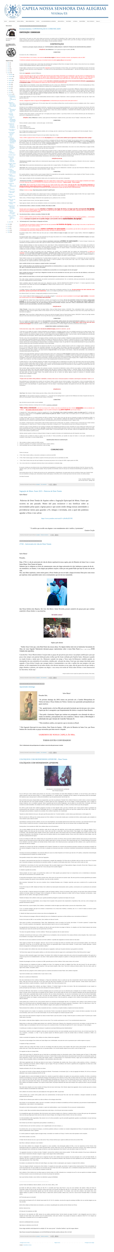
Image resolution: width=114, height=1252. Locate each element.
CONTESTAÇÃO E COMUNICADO (29, 32)
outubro (10, 78)
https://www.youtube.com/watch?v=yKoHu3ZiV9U (57, 518)
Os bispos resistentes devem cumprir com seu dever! (12, 171)
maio (10, 88)
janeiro (10, 221)
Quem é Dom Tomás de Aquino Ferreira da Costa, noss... (11, 159)
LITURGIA (75, 21)
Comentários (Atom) (27, 1245)
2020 (8, 65)
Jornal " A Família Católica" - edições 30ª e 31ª (12, 217)
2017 (8, 70)
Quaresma (10, 194)
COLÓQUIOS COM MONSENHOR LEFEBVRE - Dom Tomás (43, 759)
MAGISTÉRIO (82, 21)
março (10, 92)
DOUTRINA (68, 21)
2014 (8, 226)
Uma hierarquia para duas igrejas (11, 134)
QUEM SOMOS (12, 21)
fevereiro (10, 94)
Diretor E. (98, 21)
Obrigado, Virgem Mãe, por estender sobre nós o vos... (12, 165)
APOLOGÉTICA (61, 21)
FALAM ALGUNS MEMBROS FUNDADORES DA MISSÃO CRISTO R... (12, 140)
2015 (8, 224)
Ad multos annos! (12, 154)
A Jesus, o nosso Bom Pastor (11, 192)
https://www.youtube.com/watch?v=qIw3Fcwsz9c (44, 190)
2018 (8, 68)
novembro (11, 76)
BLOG (5, 21)
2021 (8, 63)
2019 (8, 66)
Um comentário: (44, 484)
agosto (10, 82)
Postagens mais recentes (25, 1242)
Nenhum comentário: (45, 534)
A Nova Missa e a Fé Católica (12, 130)
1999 (8, 232)
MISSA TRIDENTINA (30, 21)
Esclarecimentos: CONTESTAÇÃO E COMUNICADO (40, 29)
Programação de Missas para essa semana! (11, 207)
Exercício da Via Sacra (11, 197)
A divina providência (11, 152)
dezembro (11, 74)
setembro (11, 80)
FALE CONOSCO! (90, 21)
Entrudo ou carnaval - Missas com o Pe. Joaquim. (11, 212)
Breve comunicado (11, 188)
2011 (8, 230)
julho (10, 84)
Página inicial (57, 1242)
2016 (8, 72)
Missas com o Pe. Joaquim (11, 200)
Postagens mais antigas (89, 1242)
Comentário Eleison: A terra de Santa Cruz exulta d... (12, 179)
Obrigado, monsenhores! (11, 175)
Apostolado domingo (27, 687)
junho (10, 86)
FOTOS (37, 21)
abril (10, 90)
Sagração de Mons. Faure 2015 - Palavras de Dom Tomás (40, 491)
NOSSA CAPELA (20, 21)
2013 (8, 228)
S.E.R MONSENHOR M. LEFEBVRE (48, 21)
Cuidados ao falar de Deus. (12, 203)
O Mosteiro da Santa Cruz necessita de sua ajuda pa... (11, 125)
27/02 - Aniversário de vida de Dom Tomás (35, 544)
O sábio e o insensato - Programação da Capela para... (11, 147)
